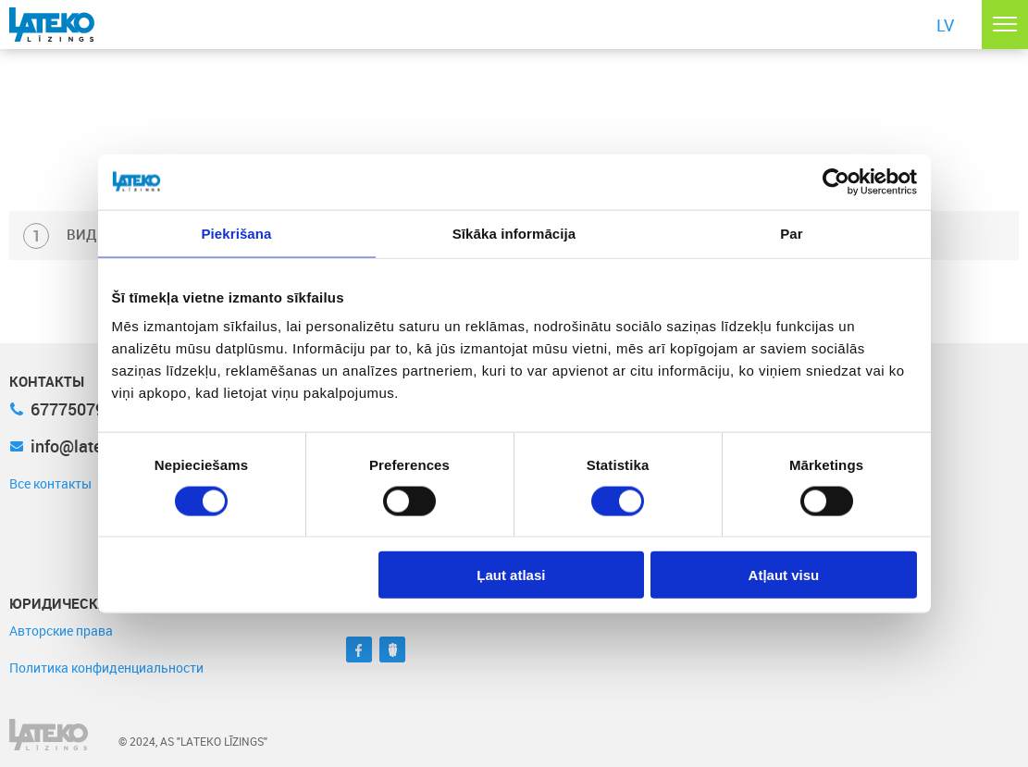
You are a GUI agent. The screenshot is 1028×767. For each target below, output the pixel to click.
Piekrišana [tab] (236, 233)
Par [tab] (791, 233)
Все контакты (50, 483)
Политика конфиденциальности (106, 667)
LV (945, 25)
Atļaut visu (784, 575)
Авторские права (61, 630)
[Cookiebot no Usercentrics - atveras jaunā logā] (836, 181)
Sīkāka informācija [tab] (514, 233)
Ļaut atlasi (511, 575)
